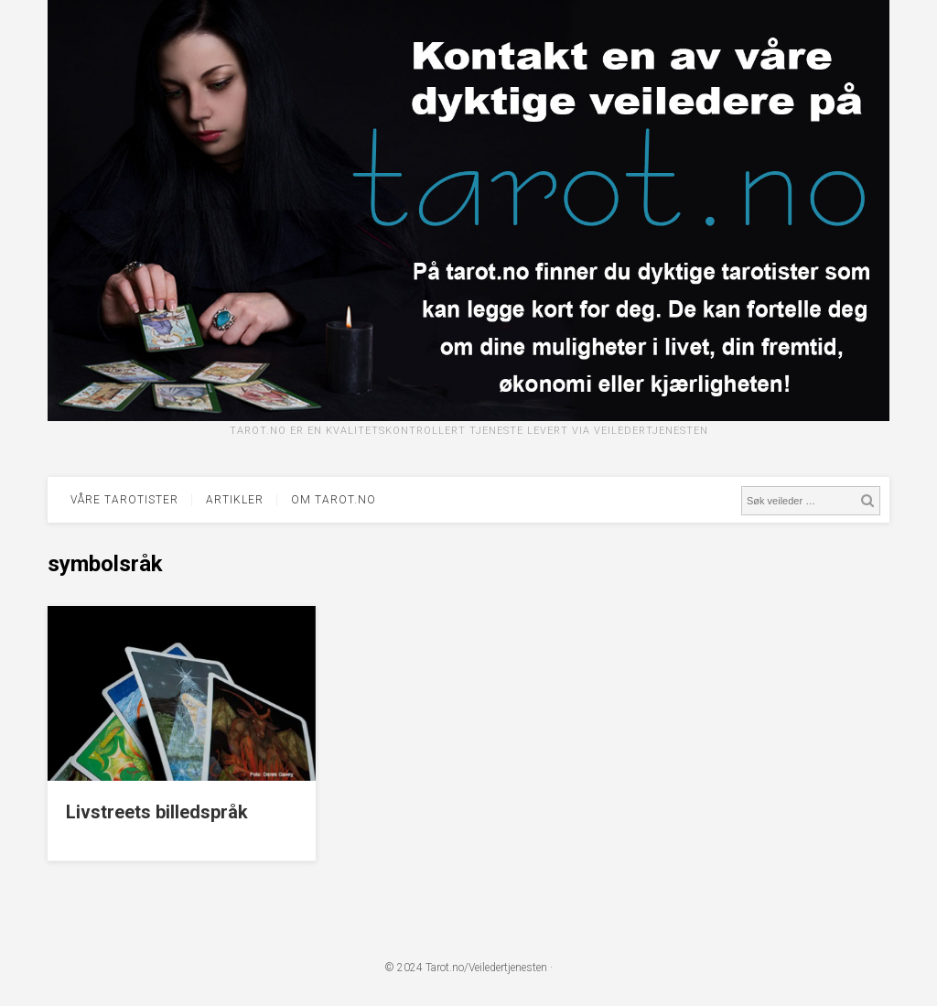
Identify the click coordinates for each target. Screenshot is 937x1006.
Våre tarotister (124, 499)
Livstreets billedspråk (157, 812)
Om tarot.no (333, 499)
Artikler (235, 499)
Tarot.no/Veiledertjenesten (486, 967)
